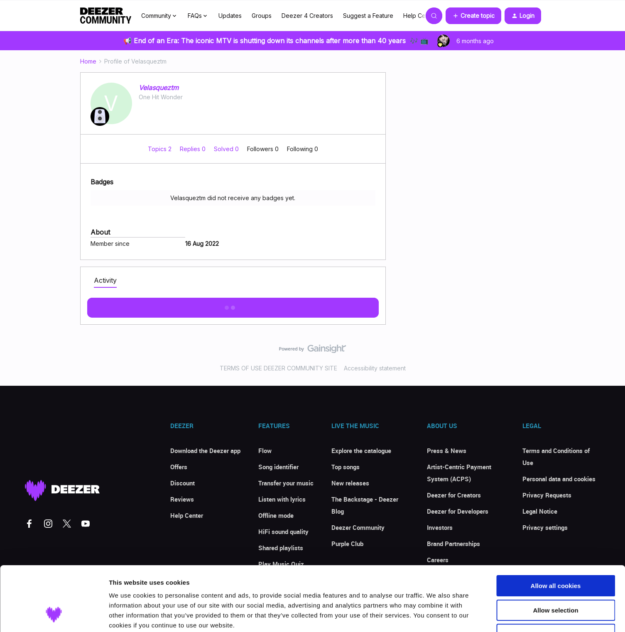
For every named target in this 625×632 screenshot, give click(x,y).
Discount (182, 483)
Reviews (182, 499)
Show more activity (233, 305)
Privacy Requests (546, 495)
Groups (262, 15)
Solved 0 (227, 148)
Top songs (345, 467)
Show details (436, 615)
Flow (265, 450)
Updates (230, 15)
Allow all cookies (556, 530)
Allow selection (555, 555)
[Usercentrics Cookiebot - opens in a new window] (53, 616)
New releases (350, 483)
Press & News (446, 450)
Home (88, 61)
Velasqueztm (159, 87)
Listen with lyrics (282, 499)
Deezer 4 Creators (307, 15)
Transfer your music (286, 483)
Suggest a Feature (368, 15)
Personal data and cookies (559, 479)
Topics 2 (160, 148)
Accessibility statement (375, 368)
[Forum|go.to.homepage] (106, 15)
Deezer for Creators (454, 495)
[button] (473, 15)
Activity (105, 280)
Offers (178, 467)
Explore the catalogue (361, 450)
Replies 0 (193, 148)
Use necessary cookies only (555, 579)
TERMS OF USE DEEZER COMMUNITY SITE (278, 368)
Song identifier (278, 467)
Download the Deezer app (205, 450)
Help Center (419, 15)
